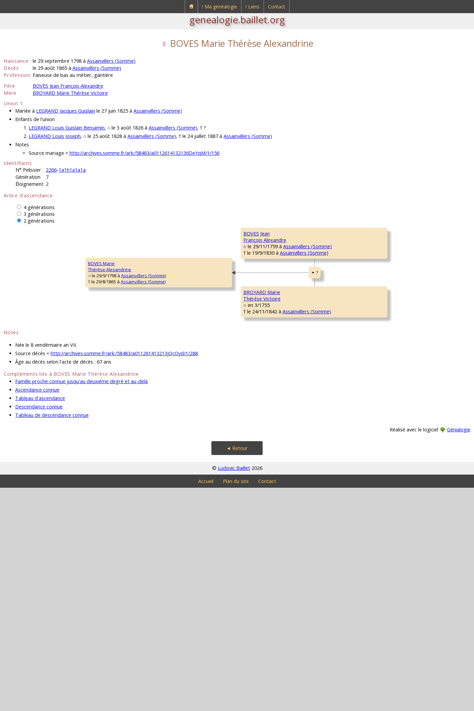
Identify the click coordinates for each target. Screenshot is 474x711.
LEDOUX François (378, 476)
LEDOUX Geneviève (263, 496)
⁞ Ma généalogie (219, 6)
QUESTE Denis (375, 314)
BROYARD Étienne (379, 395)
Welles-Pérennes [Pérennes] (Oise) (304, 428)
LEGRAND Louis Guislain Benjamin (67, 127)
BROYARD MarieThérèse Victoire (142, 459)
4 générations (39, 207)
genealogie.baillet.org (237, 19)
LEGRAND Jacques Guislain (65, 111)
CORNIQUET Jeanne (381, 517)
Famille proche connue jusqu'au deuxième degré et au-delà (81, 604)
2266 (51, 170)
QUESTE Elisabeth (261, 335)
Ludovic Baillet (234, 691)
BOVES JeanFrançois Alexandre (145, 297)
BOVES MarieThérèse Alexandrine (29, 378)
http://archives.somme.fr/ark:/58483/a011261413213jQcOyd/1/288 (124, 576)
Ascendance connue (37, 613)
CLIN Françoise (376, 355)
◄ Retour (237, 671)
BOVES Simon (257, 254)
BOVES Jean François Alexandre (68, 86)
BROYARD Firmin (259, 416)
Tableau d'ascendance (40, 621)
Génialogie (458, 653)
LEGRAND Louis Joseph (55, 136)
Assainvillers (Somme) (111, 61)
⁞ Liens (252, 6)
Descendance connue (39, 630)
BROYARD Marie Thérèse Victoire (70, 93)
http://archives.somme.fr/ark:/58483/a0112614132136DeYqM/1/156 (144, 153)
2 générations (39, 221)
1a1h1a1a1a (72, 170)
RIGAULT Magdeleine (382, 436)
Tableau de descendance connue (52, 638)
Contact (276, 6)
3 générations (39, 214)
